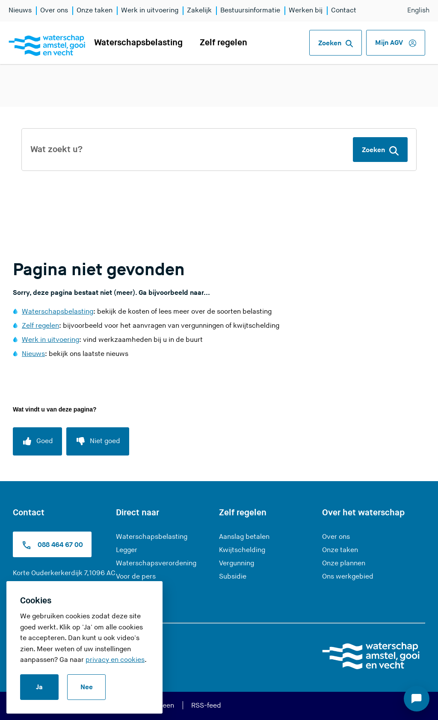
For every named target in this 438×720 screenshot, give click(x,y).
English (418, 10)
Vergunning (236, 563)
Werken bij (306, 10)
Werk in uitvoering (149, 10)
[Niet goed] (97, 441)
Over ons (54, 10)
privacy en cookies (115, 660)
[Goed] (37, 441)
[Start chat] (416, 698)
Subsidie (232, 577)
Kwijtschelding (242, 550)
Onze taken (94, 10)
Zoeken (335, 43)
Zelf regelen (223, 43)
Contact (343, 10)
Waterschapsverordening (156, 563)
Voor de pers (136, 577)
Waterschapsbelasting (138, 43)
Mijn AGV (395, 43)
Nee (86, 687)
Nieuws (20, 10)
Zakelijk (199, 10)
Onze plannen (343, 563)
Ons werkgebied (347, 577)
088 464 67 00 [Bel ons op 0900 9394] (52, 545)
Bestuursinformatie (250, 10)
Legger (126, 550)
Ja (39, 687)
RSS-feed (206, 706)
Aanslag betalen (244, 537)
